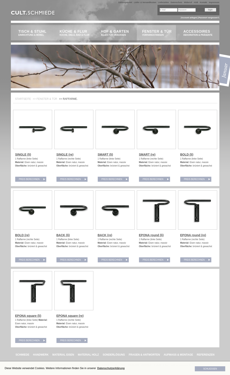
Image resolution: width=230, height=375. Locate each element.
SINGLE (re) (65, 154)
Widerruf (188, 2)
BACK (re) (105, 235)
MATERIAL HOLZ (88, 354)
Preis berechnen (29, 179)
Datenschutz (176, 2)
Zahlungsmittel (125, 2)
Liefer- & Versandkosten (145, 2)
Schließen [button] (210, 369)
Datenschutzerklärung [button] (111, 368)
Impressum (214, 2)
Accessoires (199, 33)
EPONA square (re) (70, 315)
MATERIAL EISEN (63, 354)
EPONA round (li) (151, 235)
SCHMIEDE (22, 354)
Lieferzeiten (163, 2)
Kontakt (203, 2)
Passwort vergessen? (209, 18)
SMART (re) (147, 154)
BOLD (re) (22, 235)
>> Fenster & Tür (45, 98)
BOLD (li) (187, 154)
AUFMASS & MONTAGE (178, 354)
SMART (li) (105, 154)
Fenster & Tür (158, 33)
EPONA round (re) (193, 235)
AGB (196, 2)
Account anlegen (189, 18)
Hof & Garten (116, 33)
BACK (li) (63, 235)
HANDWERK (40, 354)
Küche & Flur (75, 33)
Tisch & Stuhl (34, 33)
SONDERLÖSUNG (114, 354)
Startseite (23, 98)
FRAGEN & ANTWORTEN (144, 354)
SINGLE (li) (23, 154)
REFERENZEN (205, 354)
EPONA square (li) (28, 315)
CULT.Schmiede (33, 13)
